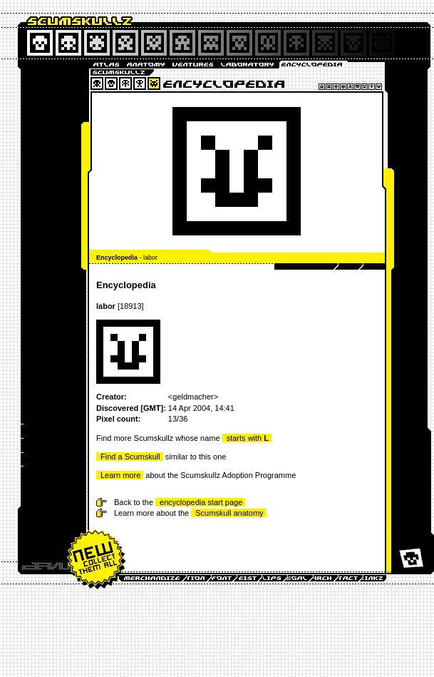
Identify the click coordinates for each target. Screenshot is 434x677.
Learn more (120, 475)
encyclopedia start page (201, 502)
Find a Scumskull (130, 456)
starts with (248, 438)
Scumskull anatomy (229, 513)
